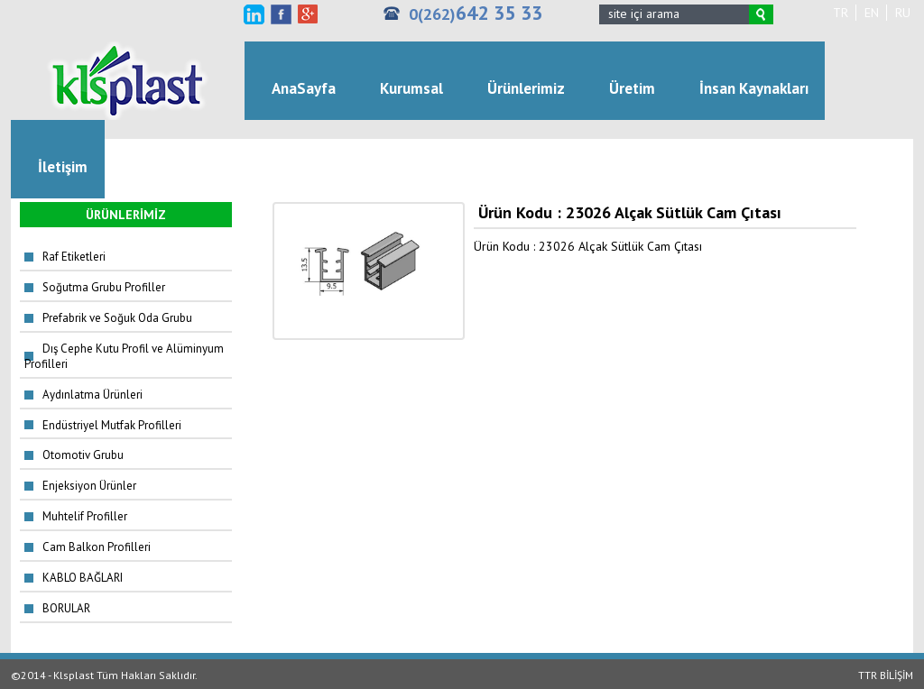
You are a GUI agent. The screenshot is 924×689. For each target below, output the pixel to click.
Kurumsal (411, 88)
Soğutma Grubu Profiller (103, 287)
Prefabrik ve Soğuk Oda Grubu (117, 318)
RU (902, 13)
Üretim (632, 88)
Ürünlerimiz (526, 88)
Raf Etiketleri (74, 256)
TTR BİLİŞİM (885, 675)
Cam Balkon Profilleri (96, 547)
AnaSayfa (304, 88)
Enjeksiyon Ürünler (89, 485)
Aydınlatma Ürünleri (92, 394)
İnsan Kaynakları (753, 88)
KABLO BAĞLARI (82, 577)
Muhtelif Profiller (84, 516)
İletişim (63, 167)
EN (871, 13)
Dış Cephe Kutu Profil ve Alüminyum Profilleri (124, 356)
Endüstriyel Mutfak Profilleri (111, 425)
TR (840, 13)
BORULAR (66, 608)
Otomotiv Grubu (83, 455)
